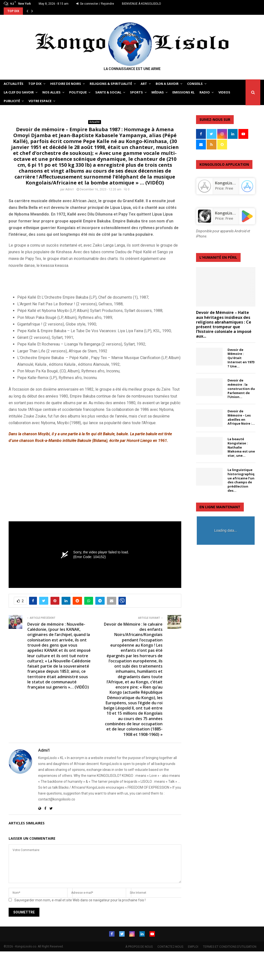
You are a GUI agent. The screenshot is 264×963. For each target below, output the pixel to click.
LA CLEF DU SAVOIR (19, 92)
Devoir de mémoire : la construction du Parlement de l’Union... (241, 388)
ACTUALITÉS (13, 83)
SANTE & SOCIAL (108, 92)
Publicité (12, 101)
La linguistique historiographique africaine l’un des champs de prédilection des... (241, 480)
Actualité (94, 122)
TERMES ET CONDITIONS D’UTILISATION (229, 946)
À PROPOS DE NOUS (139, 946)
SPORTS (136, 92)
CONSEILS (195, 83)
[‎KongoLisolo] (204, 191)
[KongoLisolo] (204, 221)
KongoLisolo (226, 213)
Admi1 (69, 189)
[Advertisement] (66, 280)
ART (144, 83)
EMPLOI (193, 946)
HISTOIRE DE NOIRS (65, 83)
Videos (224, 92)
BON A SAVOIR (167, 83)
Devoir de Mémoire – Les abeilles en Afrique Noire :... (241, 417)
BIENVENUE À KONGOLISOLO (141, 3)
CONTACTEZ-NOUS (170, 946)
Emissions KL (183, 92)
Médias (157, 92)
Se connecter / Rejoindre (95, 3)
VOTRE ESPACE (40, 101)
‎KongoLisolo (226, 183)
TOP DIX (35, 83)
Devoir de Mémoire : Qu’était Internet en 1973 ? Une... (241, 357)
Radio (204, 92)
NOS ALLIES (51, 92)
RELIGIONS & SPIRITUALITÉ (111, 83)
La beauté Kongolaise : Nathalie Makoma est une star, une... (241, 447)
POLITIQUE (78, 92)
